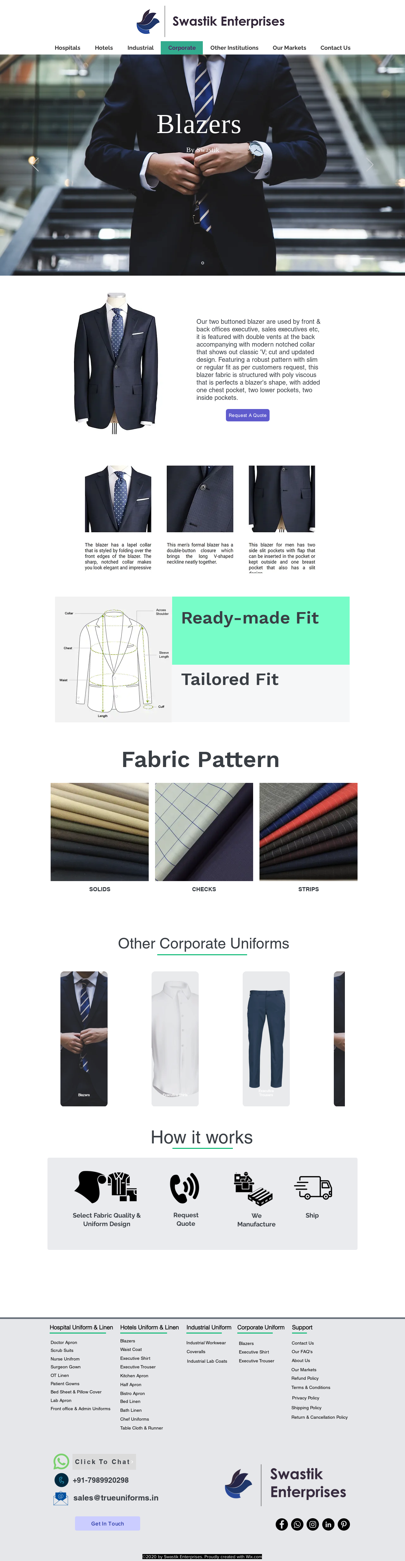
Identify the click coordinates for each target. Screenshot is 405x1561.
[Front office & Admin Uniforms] (81, 1409)
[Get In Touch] (107, 1523)
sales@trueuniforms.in (116, 1497)
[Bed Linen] (138, 1401)
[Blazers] (130, 1341)
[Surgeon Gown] (71, 1367)
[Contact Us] (303, 1343)
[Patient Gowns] (70, 1384)
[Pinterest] (344, 1524)
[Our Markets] (305, 1370)
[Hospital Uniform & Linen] (82, 1327)
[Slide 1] (202, 263)
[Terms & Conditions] (310, 1387)
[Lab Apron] (64, 1401)
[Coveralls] (202, 1352)
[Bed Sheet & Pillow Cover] (77, 1392)
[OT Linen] (63, 1376)
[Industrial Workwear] (206, 1343)
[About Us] (307, 1360)
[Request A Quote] (248, 415)
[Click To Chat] (104, 1462)
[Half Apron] (138, 1384)
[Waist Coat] (131, 1349)
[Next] (369, 165)
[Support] (315, 1327)
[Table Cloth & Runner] (143, 1428)
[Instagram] (313, 1524)
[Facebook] (282, 1524)
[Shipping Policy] (308, 1408)
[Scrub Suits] (66, 1351)
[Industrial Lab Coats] (207, 1361)
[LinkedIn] (328, 1524)
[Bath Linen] (138, 1410)
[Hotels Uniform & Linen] (149, 1327)
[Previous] (35, 165)
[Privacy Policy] (306, 1398)
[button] (138, 1358)
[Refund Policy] (305, 1378)
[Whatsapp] (297, 1524)
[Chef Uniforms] (138, 1419)
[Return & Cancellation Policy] (319, 1417)
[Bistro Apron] (138, 1393)
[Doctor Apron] (68, 1343)
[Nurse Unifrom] (70, 1359)
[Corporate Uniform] (260, 1327)
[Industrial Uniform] (209, 1327)
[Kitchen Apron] (138, 1376)
